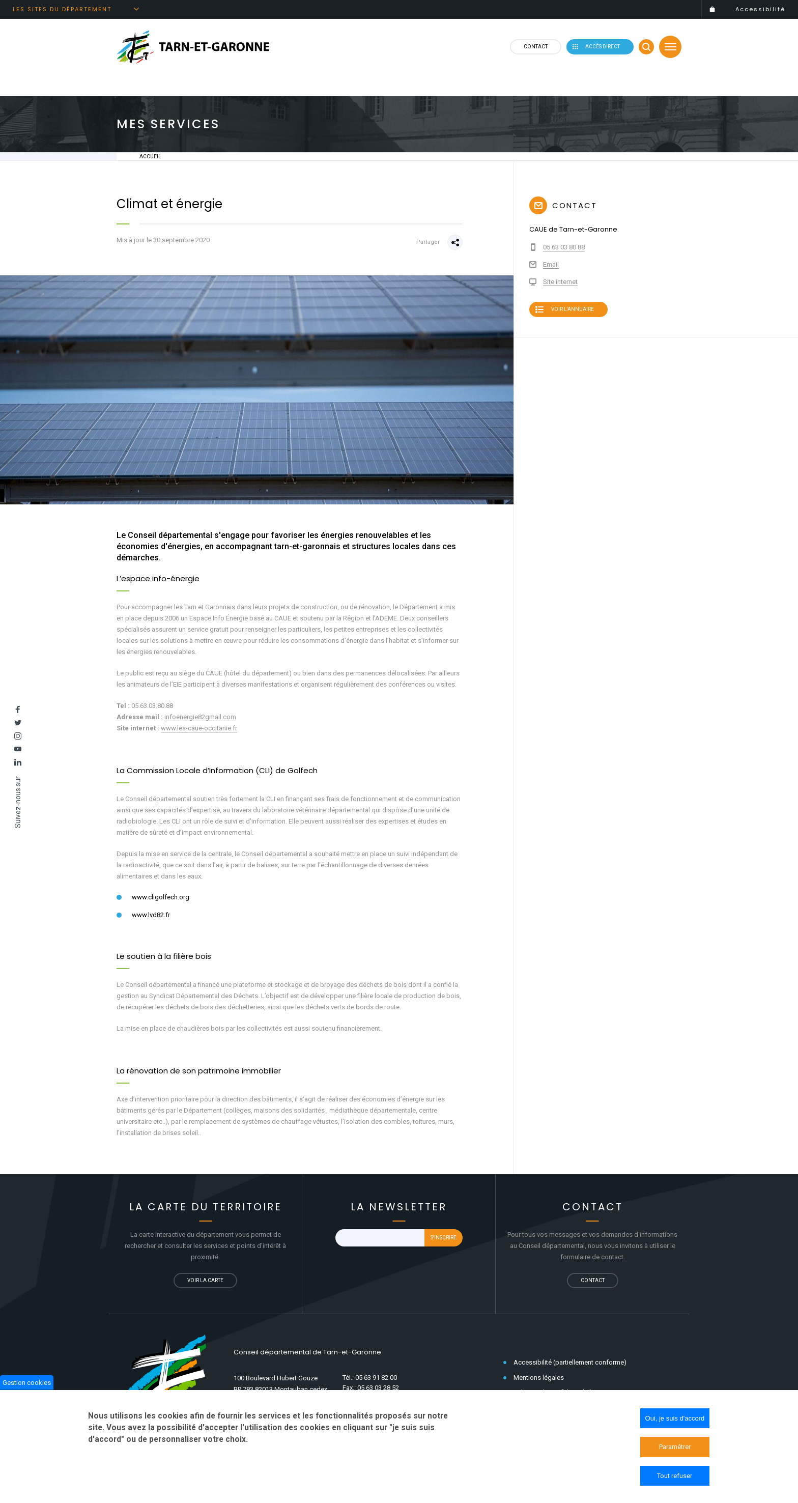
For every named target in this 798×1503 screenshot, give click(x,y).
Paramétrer (675, 1449)
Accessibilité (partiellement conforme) (570, 1362)
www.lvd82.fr (151, 915)
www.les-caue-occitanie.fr (199, 728)
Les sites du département (62, 9)
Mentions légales (539, 1377)
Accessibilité (760, 9)
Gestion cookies (27, 1384)
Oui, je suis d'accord (675, 1421)
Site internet (560, 282)
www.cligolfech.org (160, 897)
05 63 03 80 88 (564, 247)
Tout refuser (674, 1478)
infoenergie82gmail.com (200, 717)
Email (551, 264)
